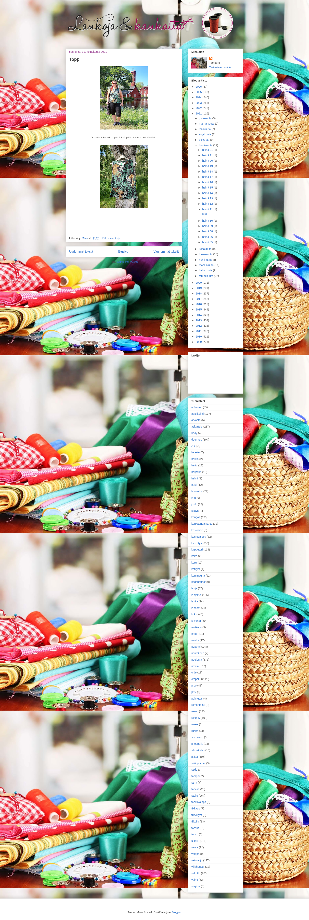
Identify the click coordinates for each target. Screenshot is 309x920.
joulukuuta (205, 118)
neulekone (197, 653)
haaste (195, 452)
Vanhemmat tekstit (166, 251)
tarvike (195, 789)
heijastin (196, 472)
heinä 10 (208, 220)
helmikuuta (206, 270)
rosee (194, 724)
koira (194, 556)
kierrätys (196, 543)
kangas (195, 517)
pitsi (193, 692)
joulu (194, 504)
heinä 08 (208, 231)
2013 (199, 320)
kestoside (197, 530)
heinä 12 (208, 203)
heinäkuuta (206, 145)
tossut (195, 828)
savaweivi (197, 737)
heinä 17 (208, 176)
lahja (194, 588)
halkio (195, 458)
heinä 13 (208, 198)
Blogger (176, 912)
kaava (195, 510)
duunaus (196, 439)
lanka (194, 601)
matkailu (196, 627)
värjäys (195, 886)
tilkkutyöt (196, 815)
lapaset (195, 608)
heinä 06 (208, 236)
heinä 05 (208, 242)
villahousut (197, 866)
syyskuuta (205, 134)
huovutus (197, 491)
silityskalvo (198, 750)
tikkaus (195, 808)
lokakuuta (205, 129)
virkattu (195, 873)
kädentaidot (198, 581)
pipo (193, 685)
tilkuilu (195, 821)
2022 (199, 108)
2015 (199, 309)
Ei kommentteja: (111, 238)
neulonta (196, 659)
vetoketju (196, 860)
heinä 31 (208, 149)
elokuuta (204, 139)
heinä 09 (208, 226)
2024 (199, 97)
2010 (199, 336)
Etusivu (123, 251)
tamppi (195, 776)
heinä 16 (208, 182)
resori (194, 711)
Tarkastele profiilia (220, 67)
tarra (194, 782)
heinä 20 (208, 160)
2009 (199, 341)
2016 (199, 304)
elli (193, 446)
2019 (199, 288)
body (194, 433)
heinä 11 (208, 209)
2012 (199, 325)
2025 (199, 92)
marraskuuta (207, 123)
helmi (194, 478)
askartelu (197, 426)
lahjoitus (196, 594)
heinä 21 (208, 155)
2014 (199, 315)
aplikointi (196, 407)
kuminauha (198, 575)
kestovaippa (198, 536)
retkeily (195, 717)
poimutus (197, 698)
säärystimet (198, 763)
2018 (199, 293)
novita (195, 666)
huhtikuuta (205, 259)
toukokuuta (206, 254)
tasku (194, 795)
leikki (194, 614)
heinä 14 (208, 193)
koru (194, 562)
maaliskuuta (206, 265)
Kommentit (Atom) (127, 261)
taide (194, 769)
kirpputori (197, 549)
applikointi (197, 413)
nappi (194, 633)
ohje (193, 672)
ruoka (194, 730)
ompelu (195, 679)
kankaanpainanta (201, 523)
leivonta (196, 620)
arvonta (196, 420)
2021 (199, 113)
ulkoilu (195, 840)
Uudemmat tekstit (81, 251)
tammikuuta (206, 276)
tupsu (194, 834)
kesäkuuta (205, 248)
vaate (194, 847)
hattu (194, 465)
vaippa (195, 853)
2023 (199, 102)
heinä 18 (208, 171)
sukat (194, 756)
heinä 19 (208, 166)
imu (193, 497)
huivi (194, 484)
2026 (199, 86)
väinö (194, 879)
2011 (199, 331)
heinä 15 (208, 187)
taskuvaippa (198, 802)
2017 (199, 298)
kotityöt (195, 569)
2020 (199, 282)
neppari (196, 646)
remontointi (198, 704)
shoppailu (197, 743)
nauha (195, 640)
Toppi (75, 59)
